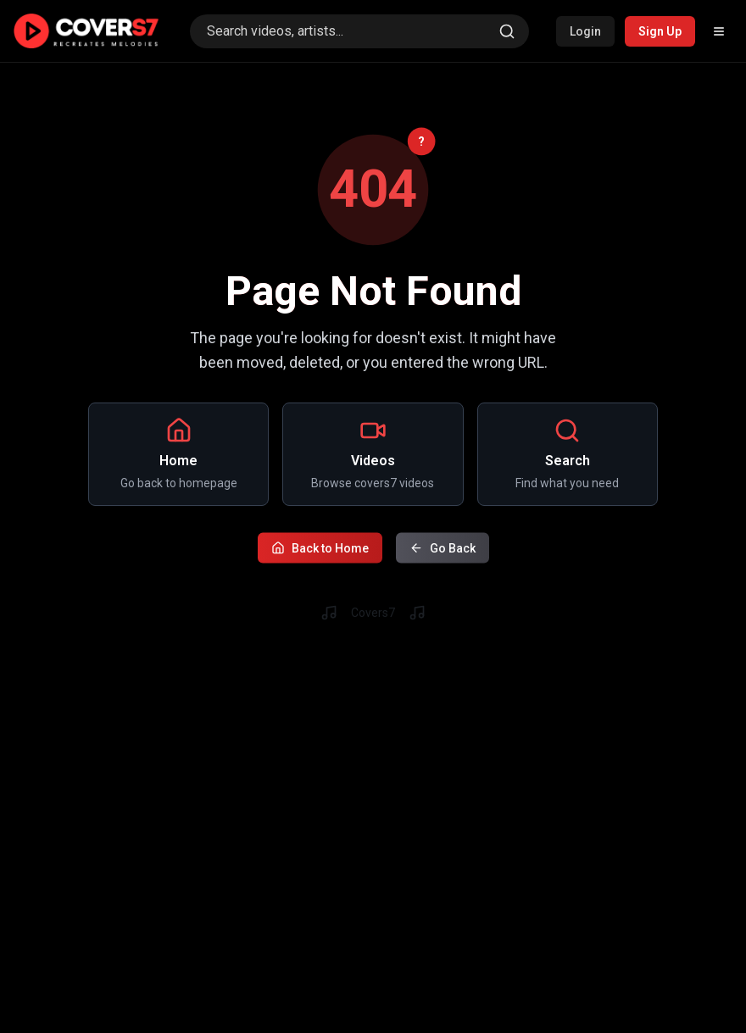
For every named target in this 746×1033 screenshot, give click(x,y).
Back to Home (320, 546)
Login (585, 31)
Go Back (442, 546)
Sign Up (660, 31)
